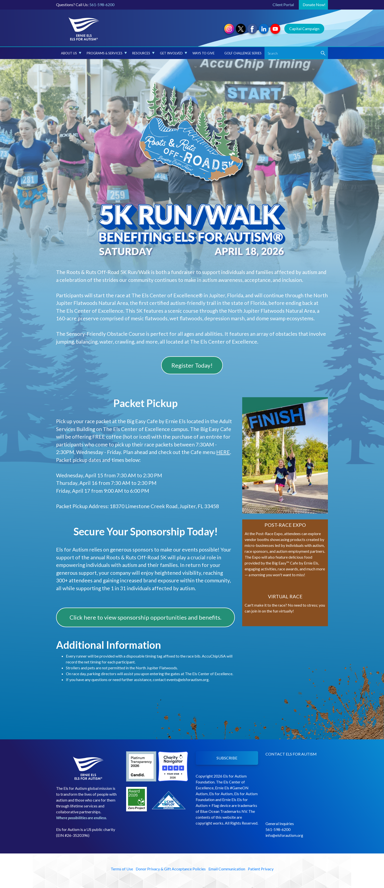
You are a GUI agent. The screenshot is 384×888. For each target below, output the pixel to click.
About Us (71, 53)
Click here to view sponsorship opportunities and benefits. (145, 617)
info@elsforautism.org (284, 835)
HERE (223, 452)
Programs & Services (107, 53)
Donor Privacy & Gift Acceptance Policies (171, 868)
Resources (143, 53)
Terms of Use (122, 868)
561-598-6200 (101, 4)
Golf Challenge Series (243, 53)
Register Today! (192, 365)
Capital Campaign (304, 28)
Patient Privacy (261, 868)
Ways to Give (203, 53)
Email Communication (226, 868)
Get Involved (173, 53)
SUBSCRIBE (226, 758)
